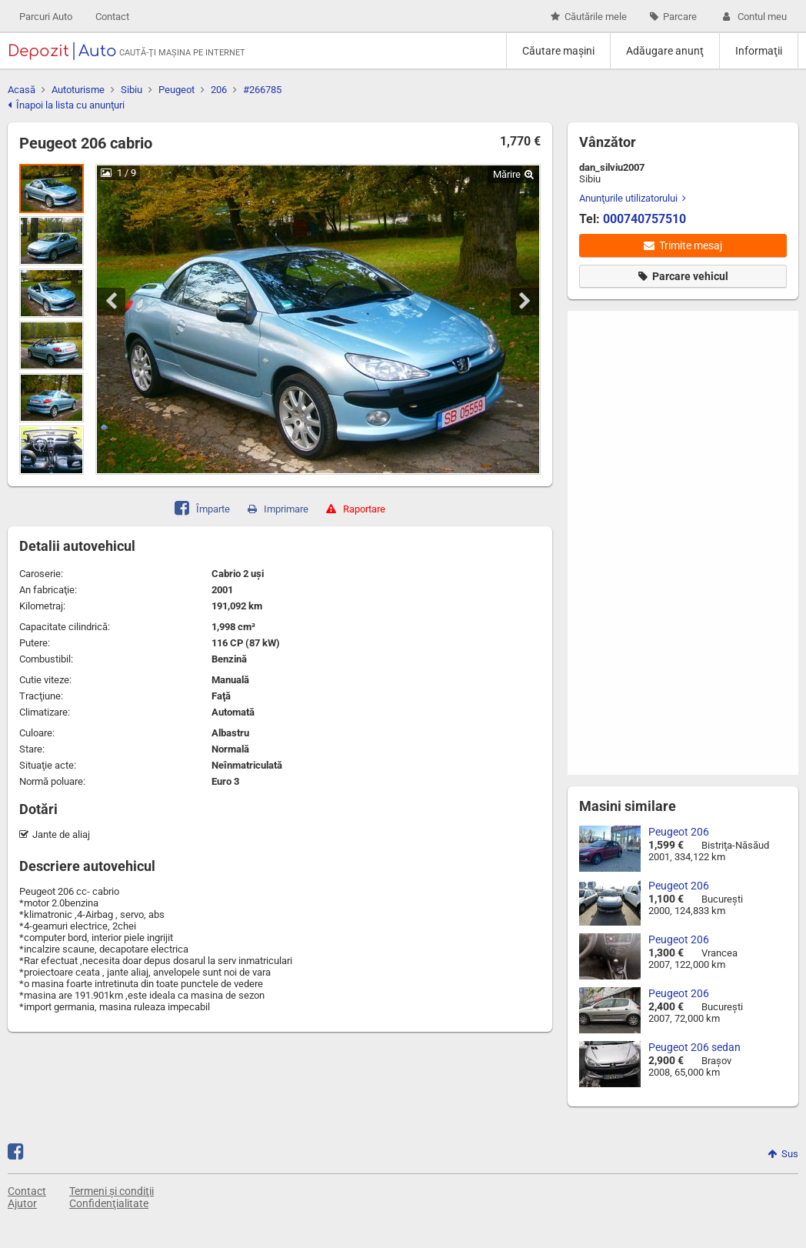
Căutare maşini (558, 51)
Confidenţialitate (108, 1203)
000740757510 (644, 219)
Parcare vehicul (683, 276)
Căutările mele (589, 16)
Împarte (202, 507)
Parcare (673, 16)
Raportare (355, 509)
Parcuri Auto (45, 16)
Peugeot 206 (678, 832)
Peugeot (176, 89)
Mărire (513, 174)
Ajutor (22, 1203)
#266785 (262, 89)
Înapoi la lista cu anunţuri (66, 105)
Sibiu (131, 89)
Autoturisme (78, 89)
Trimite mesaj (683, 245)
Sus (783, 1154)
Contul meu (753, 16)
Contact (112, 16)
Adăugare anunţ (665, 51)
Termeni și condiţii (111, 1191)
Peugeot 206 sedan (694, 1047)
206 (219, 89)
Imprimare (278, 509)
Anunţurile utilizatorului (632, 198)
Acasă (21, 89)
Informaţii (758, 51)
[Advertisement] (653, 541)
